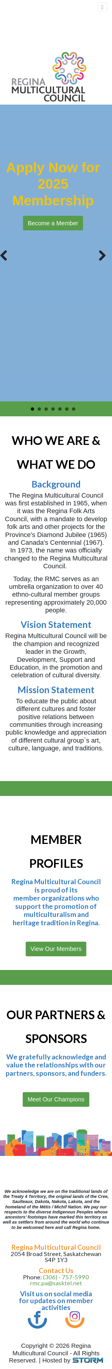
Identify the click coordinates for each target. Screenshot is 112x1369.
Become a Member (53, 223)
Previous (6, 254)
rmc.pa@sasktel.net (56, 1282)
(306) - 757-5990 (66, 1276)
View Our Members (56, 949)
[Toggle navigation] (102, 7)
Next (100, 254)
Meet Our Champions (55, 1099)
